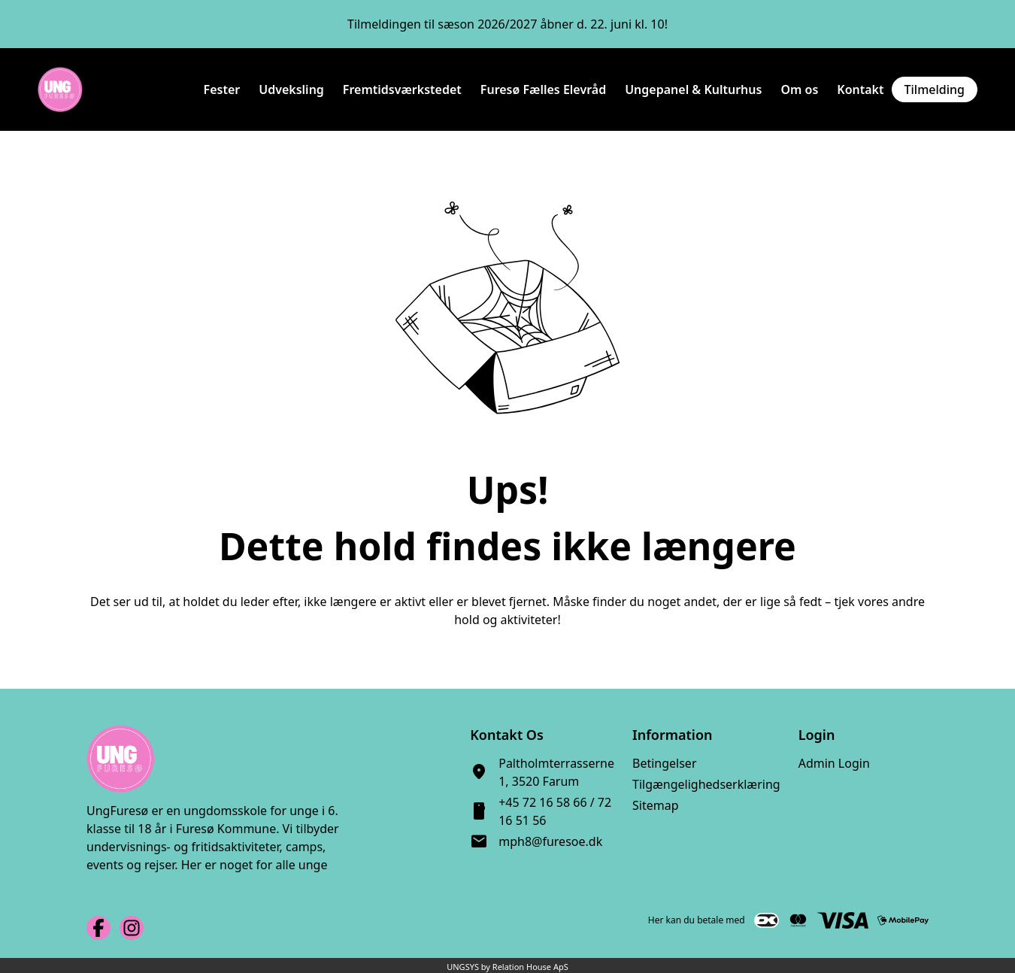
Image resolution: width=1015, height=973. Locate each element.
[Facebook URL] (98, 928)
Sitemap (655, 805)
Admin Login (834, 763)
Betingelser (664, 763)
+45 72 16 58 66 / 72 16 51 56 (554, 811)
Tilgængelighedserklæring (706, 784)
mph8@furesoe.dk (550, 841)
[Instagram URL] (132, 928)
